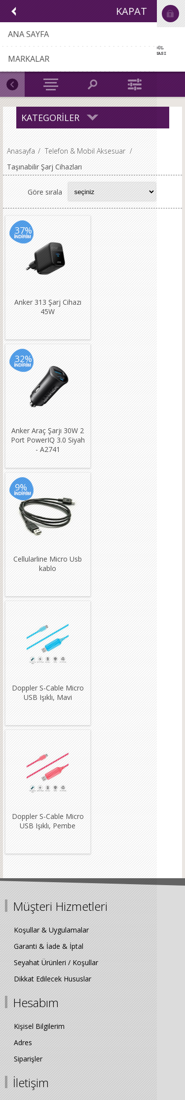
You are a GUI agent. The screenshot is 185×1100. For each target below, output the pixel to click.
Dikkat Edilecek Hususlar (52, 720)
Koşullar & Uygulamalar (51, 671)
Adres (23, 783)
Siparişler (28, 800)
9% (21, 358)
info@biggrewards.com (65, 874)
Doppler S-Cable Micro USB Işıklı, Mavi (137, 434)
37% (23, 230)
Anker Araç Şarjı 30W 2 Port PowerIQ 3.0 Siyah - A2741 (137, 311)
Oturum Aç (170, 13)
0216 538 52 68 (53, 851)
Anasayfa (21, 151)
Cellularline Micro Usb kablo (47, 434)
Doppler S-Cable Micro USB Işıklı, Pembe (47, 562)
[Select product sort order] (112, 192)
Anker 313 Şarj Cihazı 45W (47, 306)
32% (112, 230)
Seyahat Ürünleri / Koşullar (56, 703)
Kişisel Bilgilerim (39, 767)
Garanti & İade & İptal (48, 687)
